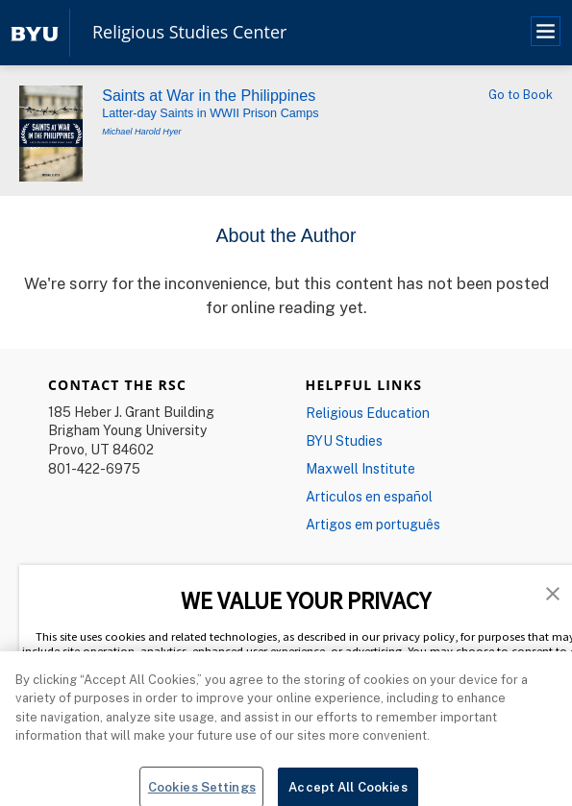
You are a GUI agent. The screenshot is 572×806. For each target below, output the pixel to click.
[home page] (35, 32)
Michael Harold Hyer (141, 131)
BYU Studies (344, 440)
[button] (553, 591)
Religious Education (368, 412)
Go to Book (520, 94)
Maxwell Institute (360, 468)
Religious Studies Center (189, 32)
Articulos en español (369, 496)
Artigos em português (373, 524)
